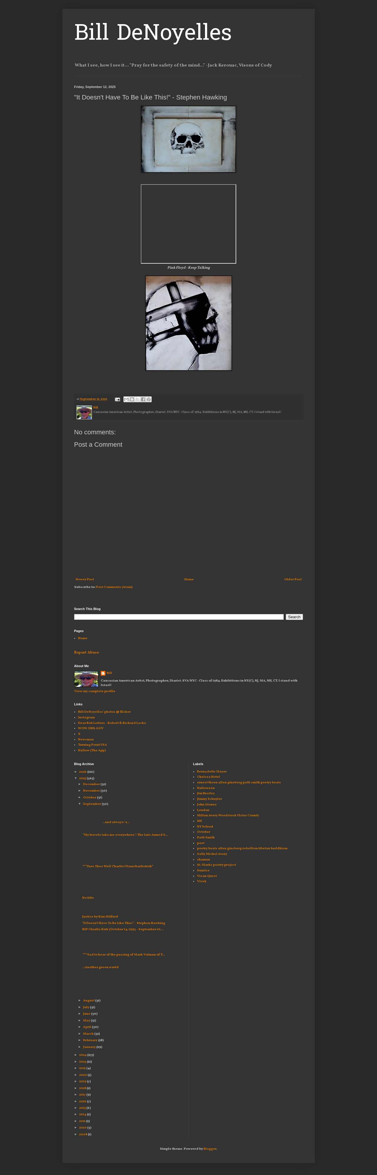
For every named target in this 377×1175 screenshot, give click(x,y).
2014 (83, 1114)
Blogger (210, 1149)
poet (200, 843)
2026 (83, 772)
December (91, 784)
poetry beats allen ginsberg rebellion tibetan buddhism (242, 848)
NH (199, 821)
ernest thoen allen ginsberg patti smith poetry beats (239, 782)
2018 (83, 1088)
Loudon (203, 810)
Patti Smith (206, 837)
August (89, 1000)
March (88, 1034)
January (89, 1047)
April (87, 1027)
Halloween (206, 788)
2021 (82, 1068)
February (90, 1040)
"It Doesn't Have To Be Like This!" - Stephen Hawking (123, 923)
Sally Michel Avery (212, 854)
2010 (83, 1128)
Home (189, 579)
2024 (83, 1055)
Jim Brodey (206, 793)
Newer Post (85, 579)
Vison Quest (207, 876)
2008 (83, 1134)
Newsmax (86, 739)
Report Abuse (86, 652)
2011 (82, 1121)
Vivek (201, 881)
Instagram (86, 717)
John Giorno (206, 804)
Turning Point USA (92, 745)
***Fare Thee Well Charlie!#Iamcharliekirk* (117, 866)
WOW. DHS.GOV (91, 728)
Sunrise (203, 870)
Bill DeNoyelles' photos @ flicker (104, 712)
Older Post (293, 579)
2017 (82, 1095)
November (91, 791)
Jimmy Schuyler (209, 799)
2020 (83, 1075)
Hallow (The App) (92, 750)
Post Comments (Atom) (114, 587)
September (92, 804)
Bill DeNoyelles (153, 34)
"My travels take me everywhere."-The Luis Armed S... (125, 835)
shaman (203, 859)
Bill (109, 673)
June (87, 1014)
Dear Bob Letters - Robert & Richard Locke (112, 723)
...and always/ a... (106, 822)
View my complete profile (94, 691)
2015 (82, 1108)
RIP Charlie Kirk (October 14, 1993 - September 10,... (123, 929)
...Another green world (100, 967)
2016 (83, 1101)
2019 (83, 1081)
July (86, 1007)
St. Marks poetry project (216, 865)
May (87, 1020)
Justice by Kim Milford (100, 917)
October (90, 797)
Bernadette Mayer (212, 772)
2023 (83, 1062)
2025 (83, 778)
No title (88, 898)
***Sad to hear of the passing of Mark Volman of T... (123, 955)
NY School (205, 827)
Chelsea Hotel (208, 777)
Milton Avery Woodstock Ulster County (228, 815)
